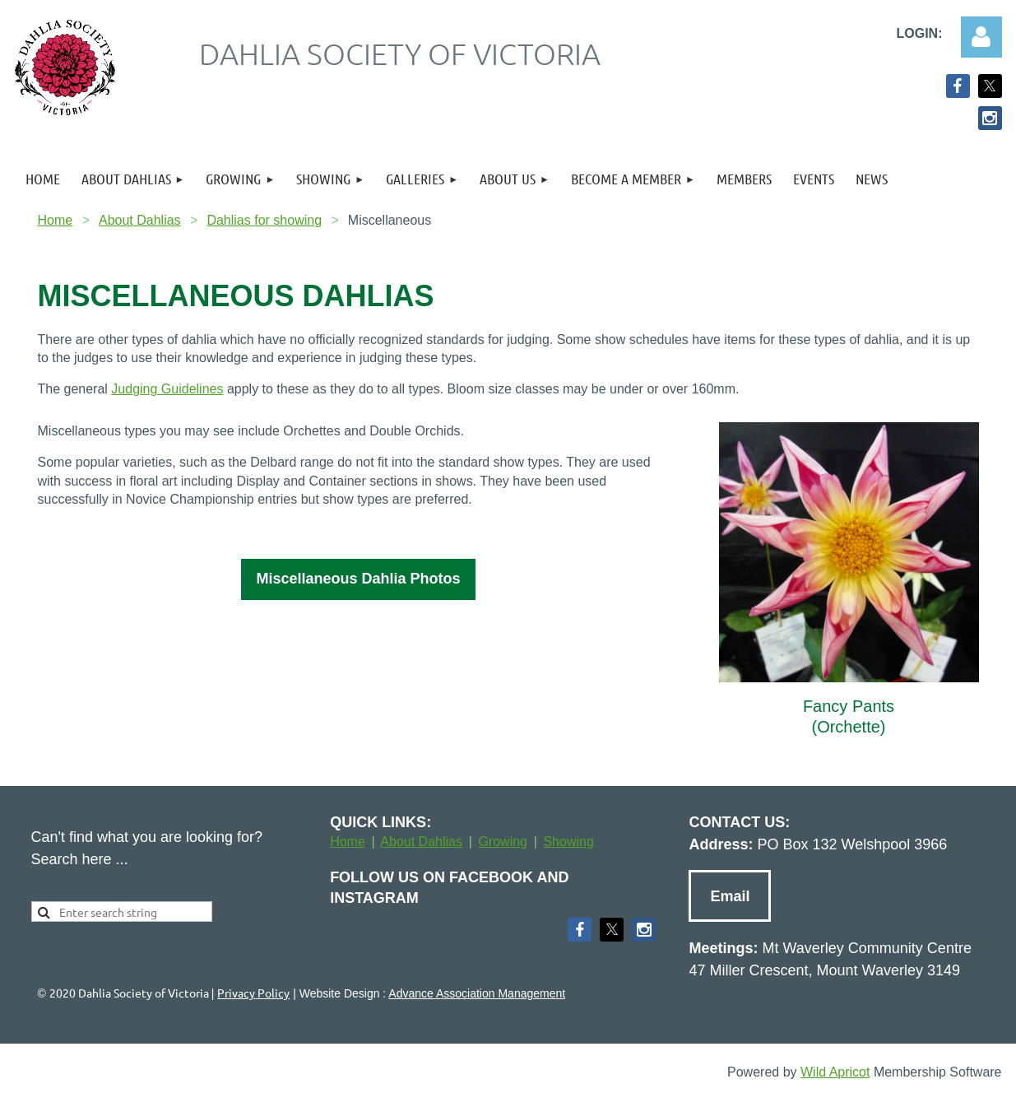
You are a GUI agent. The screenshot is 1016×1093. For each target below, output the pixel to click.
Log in (981, 37)
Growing (502, 842)
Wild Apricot (835, 1072)
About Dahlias (140, 220)
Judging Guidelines (167, 389)
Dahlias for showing (264, 220)
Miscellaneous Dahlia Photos (358, 578)
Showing (568, 842)
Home (55, 220)
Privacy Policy (253, 992)
